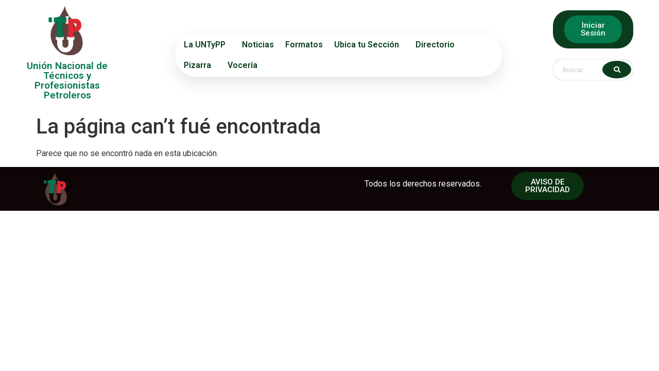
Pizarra (200, 65)
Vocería (242, 65)
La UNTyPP (207, 45)
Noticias (258, 44)
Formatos (304, 44)
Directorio (437, 45)
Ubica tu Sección (369, 45)
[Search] (616, 69)
